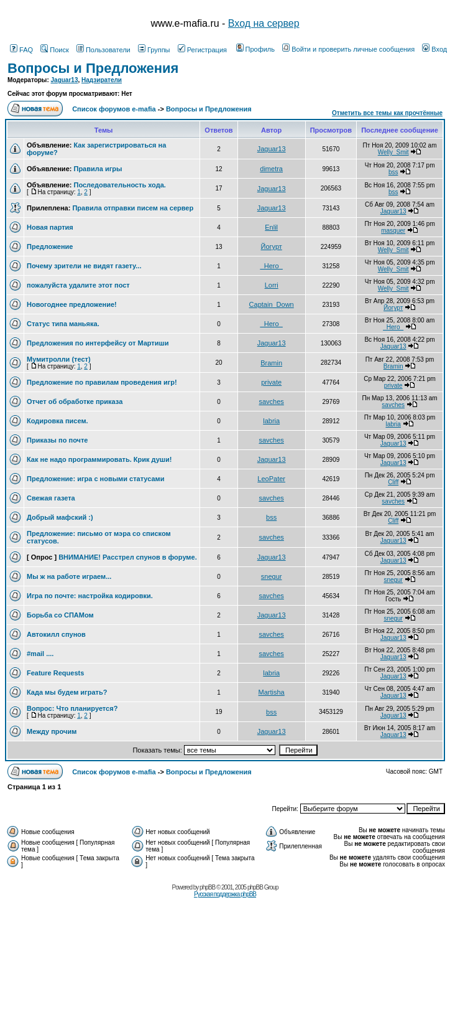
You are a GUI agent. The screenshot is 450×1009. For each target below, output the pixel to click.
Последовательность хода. (119, 185)
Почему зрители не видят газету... (84, 266)
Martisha (272, 692)
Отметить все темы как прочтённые (387, 113)
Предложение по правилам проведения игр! (102, 382)
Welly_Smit (393, 152)
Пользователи (103, 50)
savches (271, 401)
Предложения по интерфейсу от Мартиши (97, 343)
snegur (271, 576)
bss (393, 172)
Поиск (54, 50)
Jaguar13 (64, 80)
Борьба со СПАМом (60, 615)
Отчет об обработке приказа (74, 401)
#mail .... (40, 653)
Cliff (393, 482)
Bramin (271, 363)
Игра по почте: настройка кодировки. (90, 595)
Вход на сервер (264, 23)
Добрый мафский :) (60, 517)
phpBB (207, 887)
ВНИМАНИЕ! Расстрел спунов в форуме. (127, 557)
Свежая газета (51, 498)
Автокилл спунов (56, 634)
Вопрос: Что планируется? (72, 708)
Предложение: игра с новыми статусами (95, 478)
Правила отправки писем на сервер (132, 208)
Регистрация (202, 50)
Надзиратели (101, 80)
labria (271, 421)
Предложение (50, 246)
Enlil (271, 227)
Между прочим (51, 731)
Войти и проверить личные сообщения (348, 49)
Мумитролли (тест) (59, 359)
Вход (434, 49)
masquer (393, 230)
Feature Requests (55, 673)
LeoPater (271, 478)
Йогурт (271, 246)
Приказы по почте (57, 440)
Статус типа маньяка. (63, 323)
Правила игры (97, 168)
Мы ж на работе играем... (69, 576)
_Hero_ (271, 266)
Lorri (271, 285)
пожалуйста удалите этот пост (78, 285)
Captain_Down (271, 304)
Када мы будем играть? (67, 692)
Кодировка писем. (57, 421)
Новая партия (50, 227)
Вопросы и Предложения (92, 68)
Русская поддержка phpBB (225, 894)
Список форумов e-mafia (114, 109)
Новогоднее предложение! (72, 304)
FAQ (21, 50)
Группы (154, 50)
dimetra (271, 168)
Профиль (255, 49)
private (271, 382)
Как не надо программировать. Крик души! (99, 459)
